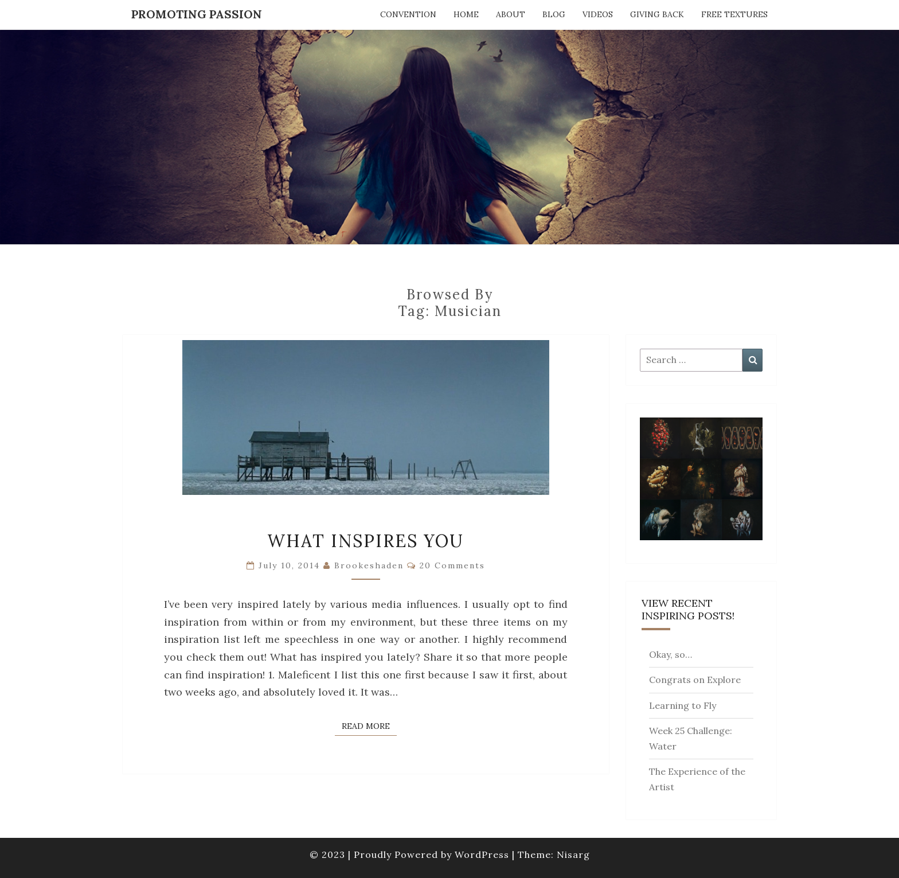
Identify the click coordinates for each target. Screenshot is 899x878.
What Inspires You (365, 541)
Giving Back (657, 14)
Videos (598, 14)
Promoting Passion (196, 14)
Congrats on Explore (695, 679)
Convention (408, 14)
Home (466, 14)
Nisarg (573, 854)
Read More (369, 725)
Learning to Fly (682, 705)
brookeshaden (369, 565)
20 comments (452, 565)
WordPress (482, 854)
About (510, 14)
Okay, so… (670, 654)
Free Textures (734, 14)
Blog (553, 14)
